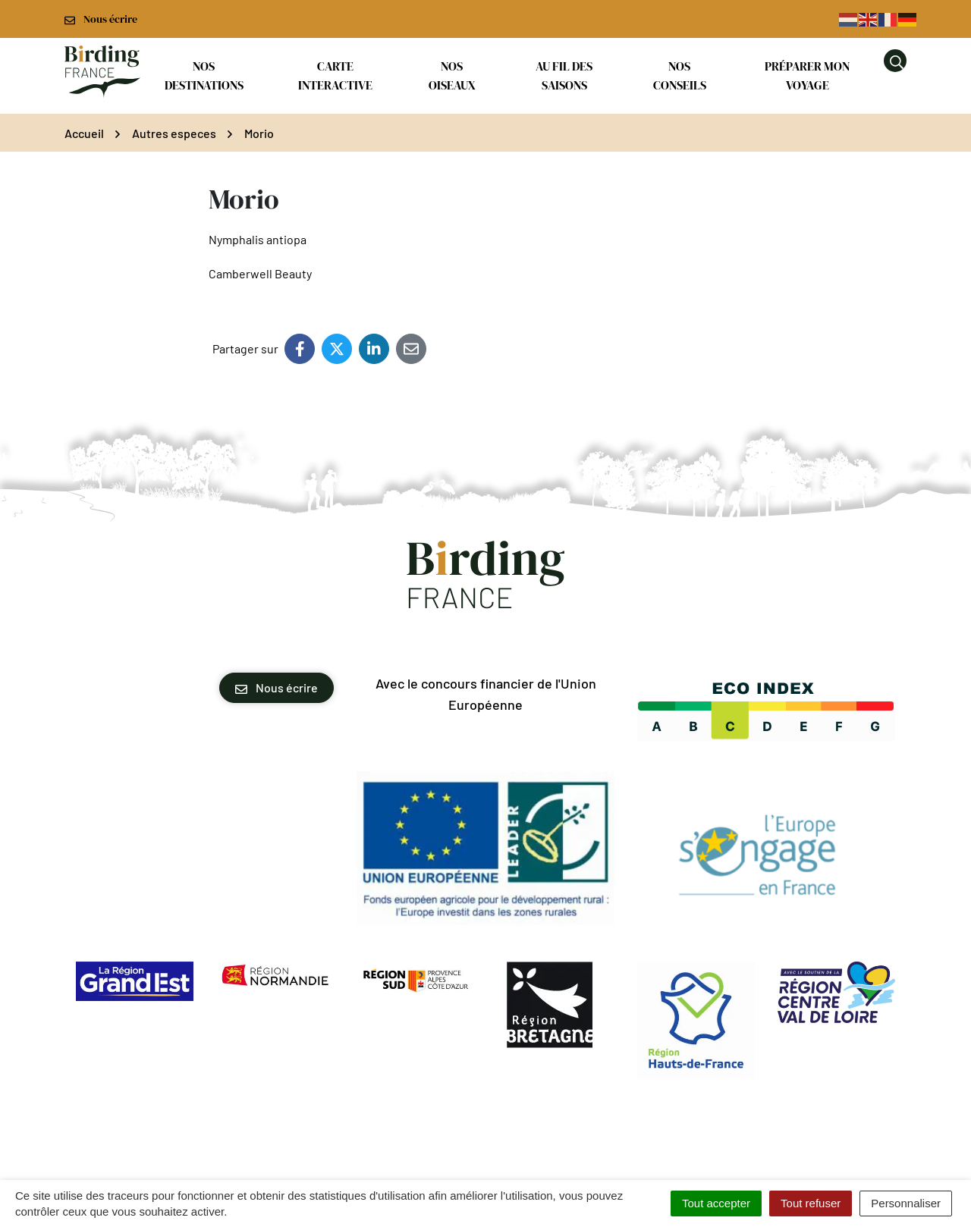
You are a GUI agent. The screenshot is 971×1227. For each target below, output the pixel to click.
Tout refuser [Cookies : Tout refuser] (811, 1203)
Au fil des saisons (564, 75)
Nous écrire (276, 687)
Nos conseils (679, 75)
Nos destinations (204, 75)
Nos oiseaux (452, 75)
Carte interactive (335, 75)
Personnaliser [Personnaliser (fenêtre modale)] (906, 1203)
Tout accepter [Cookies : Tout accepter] (716, 1203)
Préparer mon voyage (807, 75)
